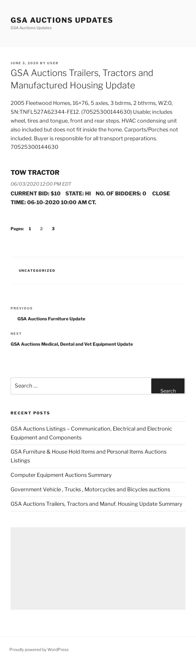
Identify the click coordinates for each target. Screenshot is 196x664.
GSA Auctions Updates (62, 20)
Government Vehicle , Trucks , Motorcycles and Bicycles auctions (90, 489)
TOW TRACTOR (35, 172)
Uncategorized (37, 270)
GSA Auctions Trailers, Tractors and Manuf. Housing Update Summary (96, 504)
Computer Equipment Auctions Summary (61, 475)
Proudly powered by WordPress (39, 649)
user (53, 63)
